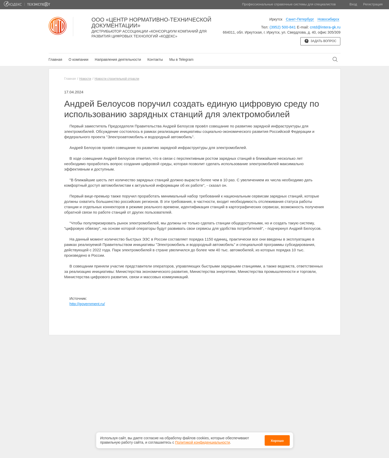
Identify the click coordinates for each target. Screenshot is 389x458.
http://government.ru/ (87, 304)
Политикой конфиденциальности (202, 441)
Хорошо (277, 439)
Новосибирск (328, 19)
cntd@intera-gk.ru (325, 27)
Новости (85, 79)
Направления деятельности (118, 59)
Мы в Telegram (181, 59)
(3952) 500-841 (282, 27)
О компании (78, 59)
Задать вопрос (320, 41)
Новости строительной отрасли (116, 79)
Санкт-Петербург (300, 19)
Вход (353, 4)
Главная (55, 59)
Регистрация (373, 4)
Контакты (155, 59)
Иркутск (275, 19)
